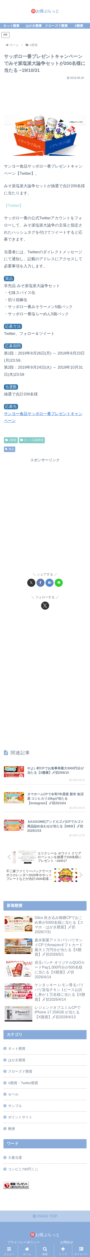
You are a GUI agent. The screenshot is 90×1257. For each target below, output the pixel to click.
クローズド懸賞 (20, 1071)
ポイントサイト (20, 1117)
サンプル (15, 1106)
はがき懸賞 (16, 1060)
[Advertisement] (45, 95)
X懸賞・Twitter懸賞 (23, 1083)
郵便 (11, 1129)
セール (13, 1094)
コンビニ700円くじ (23, 1169)
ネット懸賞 (16, 1048)
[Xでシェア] (31, 583)
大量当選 (15, 1157)
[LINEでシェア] (59, 583)
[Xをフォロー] (45, 606)
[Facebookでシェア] (40, 583)
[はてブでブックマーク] (49, 583)
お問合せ (66, 1242)
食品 (9, 449)
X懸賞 (10, 440)
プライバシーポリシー (23, 1242)
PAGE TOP (45, 1216)
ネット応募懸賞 (31, 440)
